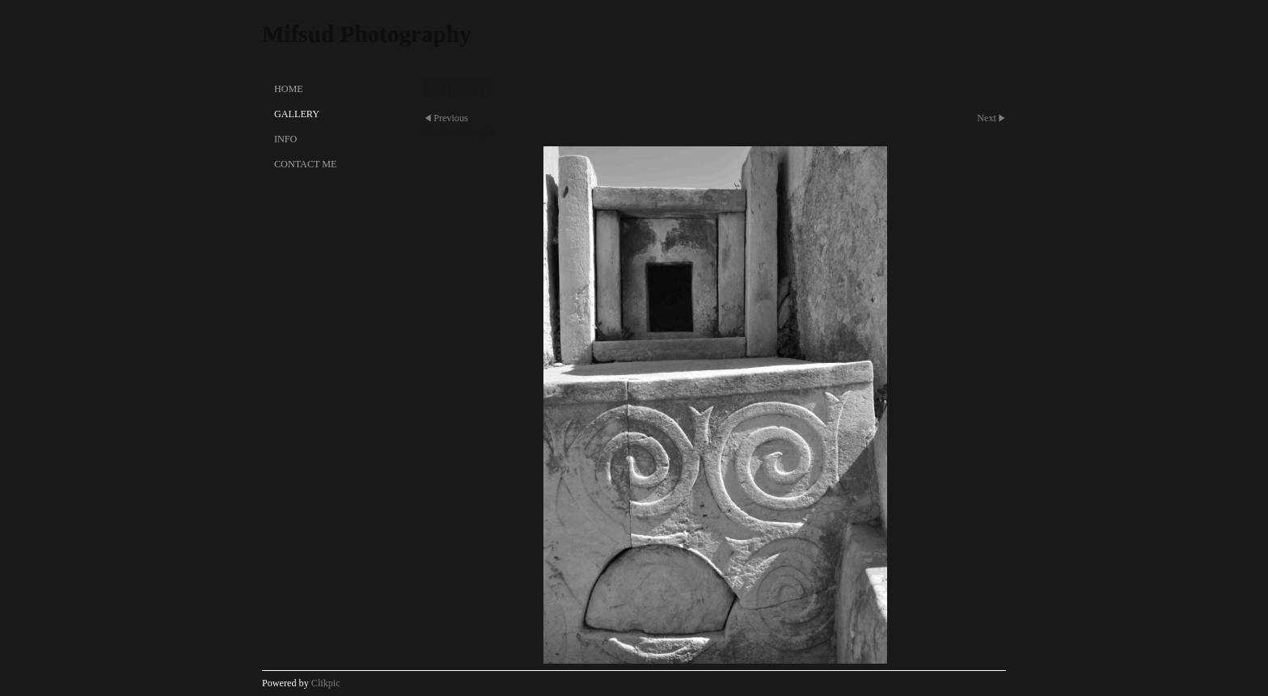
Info (285, 139)
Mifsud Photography (366, 34)
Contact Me (305, 164)
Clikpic (325, 683)
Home (288, 89)
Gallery (296, 114)
